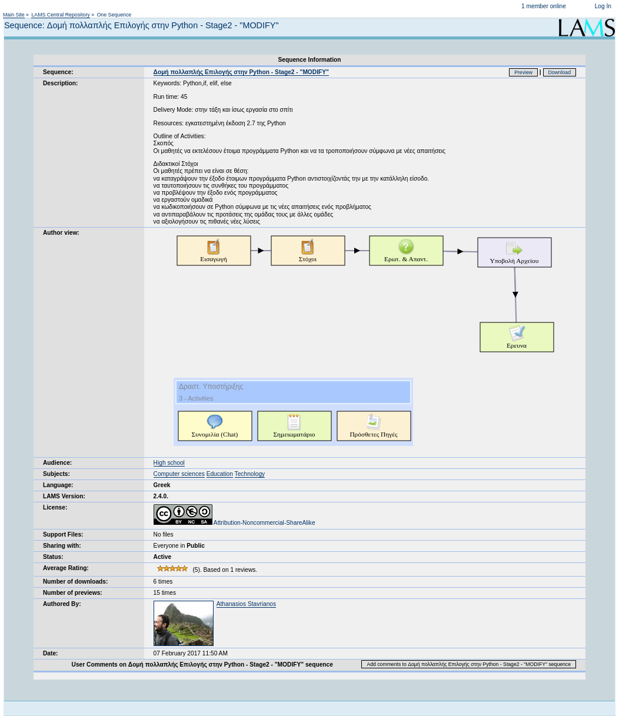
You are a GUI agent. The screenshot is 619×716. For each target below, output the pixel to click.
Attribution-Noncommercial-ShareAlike (234, 522)
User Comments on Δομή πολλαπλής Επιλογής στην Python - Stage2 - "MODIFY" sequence (202, 664)
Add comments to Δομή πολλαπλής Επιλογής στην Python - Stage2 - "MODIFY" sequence (469, 664)
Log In (603, 6)
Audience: (57, 462)
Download (559, 72)
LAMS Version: (64, 496)
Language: (58, 485)
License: (55, 507)
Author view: (61, 232)
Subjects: (56, 474)
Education (220, 474)
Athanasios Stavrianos (246, 604)
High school (169, 462)
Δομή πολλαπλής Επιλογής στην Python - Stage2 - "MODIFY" (241, 72)
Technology (250, 474)
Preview (523, 72)
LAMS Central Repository (60, 15)
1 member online (543, 6)
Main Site (14, 15)
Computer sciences (179, 474)
